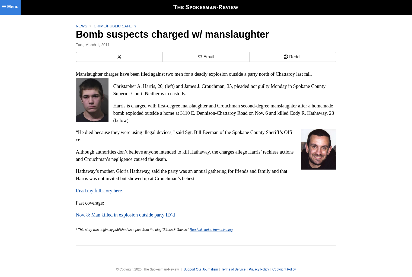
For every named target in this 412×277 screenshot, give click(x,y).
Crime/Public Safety (115, 26)
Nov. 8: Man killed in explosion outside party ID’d (125, 215)
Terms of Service (233, 269)
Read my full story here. (99, 190)
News (81, 26)
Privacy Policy (259, 269)
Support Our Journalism (201, 269)
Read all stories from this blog (211, 230)
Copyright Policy (284, 269)
